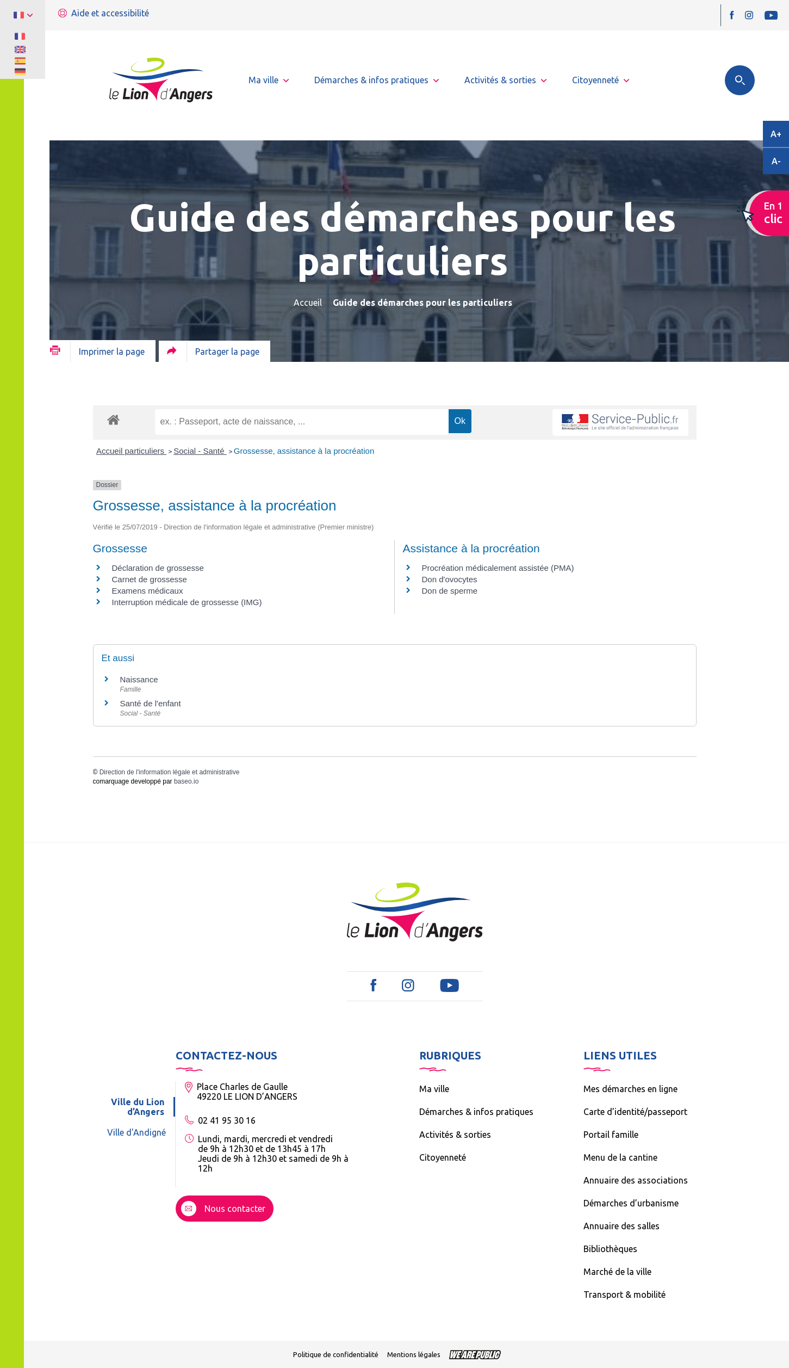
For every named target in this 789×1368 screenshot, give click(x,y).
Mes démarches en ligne (630, 1089)
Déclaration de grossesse (158, 567)
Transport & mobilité (624, 1294)
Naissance (139, 679)
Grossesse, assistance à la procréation (304, 450)
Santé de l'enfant (150, 703)
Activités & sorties (455, 1134)
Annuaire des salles (621, 1226)
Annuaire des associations (635, 1180)
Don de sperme (450, 590)
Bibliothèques (610, 1249)
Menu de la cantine (620, 1157)
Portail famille (610, 1134)
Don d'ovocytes (449, 579)
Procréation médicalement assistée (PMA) (498, 567)
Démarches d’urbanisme (631, 1203)
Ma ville (434, 1089)
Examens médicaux (147, 590)
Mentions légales (413, 1354)
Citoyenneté (442, 1157)
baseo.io (186, 781)
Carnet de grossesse (149, 579)
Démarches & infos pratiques (476, 1112)
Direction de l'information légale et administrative (170, 772)
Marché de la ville (617, 1272)
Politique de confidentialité (335, 1354)
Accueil (308, 302)
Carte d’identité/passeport (635, 1112)
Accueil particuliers (131, 450)
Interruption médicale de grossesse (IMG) (187, 602)
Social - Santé (200, 450)
